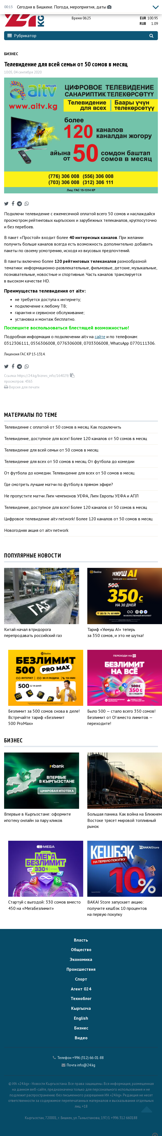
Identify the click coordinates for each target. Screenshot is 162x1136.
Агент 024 (81, 989)
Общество (81, 949)
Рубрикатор (21, 35)
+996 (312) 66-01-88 (88, 1057)
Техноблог (81, 998)
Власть (81, 940)
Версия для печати (21, 387)
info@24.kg (86, 1065)
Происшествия (81, 969)
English (81, 1018)
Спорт (81, 979)
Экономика (81, 959)
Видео (81, 1037)
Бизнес (11, 53)
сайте (100, 336)
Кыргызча (81, 1008)
